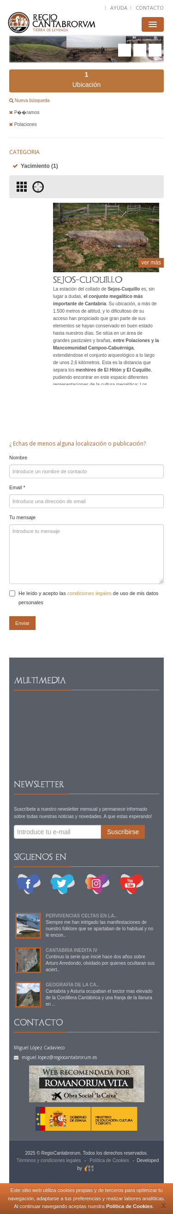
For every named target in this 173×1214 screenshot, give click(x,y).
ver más (151, 262)
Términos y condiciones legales (49, 1160)
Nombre (18, 457)
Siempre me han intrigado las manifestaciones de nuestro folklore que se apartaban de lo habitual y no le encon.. (99, 929)
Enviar (22, 623)
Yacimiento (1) (39, 166)
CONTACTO (150, 7)
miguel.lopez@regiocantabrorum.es (55, 1057)
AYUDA (118, 7)
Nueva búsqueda (31, 100)
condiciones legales (89, 593)
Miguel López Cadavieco (39, 1047)
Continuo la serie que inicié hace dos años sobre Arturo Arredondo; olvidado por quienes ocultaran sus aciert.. (100, 963)
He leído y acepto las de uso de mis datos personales (83, 597)
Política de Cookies (129, 1206)
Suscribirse (123, 832)
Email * (17, 487)
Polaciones (23, 124)
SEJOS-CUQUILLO (87, 279)
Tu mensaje (22, 517)
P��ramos (24, 112)
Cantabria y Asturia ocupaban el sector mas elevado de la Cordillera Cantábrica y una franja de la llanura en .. (99, 998)
